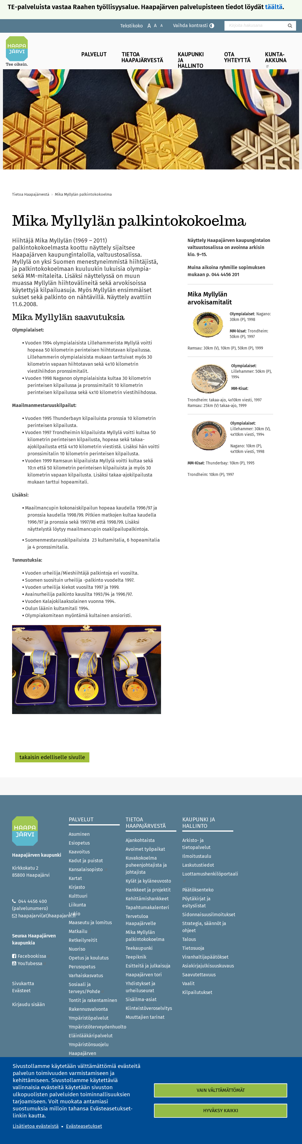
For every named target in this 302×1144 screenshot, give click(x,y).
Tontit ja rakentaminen (93, 1000)
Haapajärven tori (144, 974)
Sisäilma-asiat (141, 999)
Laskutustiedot (198, 865)
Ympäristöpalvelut (89, 1018)
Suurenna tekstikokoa (146, 25)
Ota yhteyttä (237, 56)
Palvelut (94, 54)
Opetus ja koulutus (89, 958)
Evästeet (21, 990)
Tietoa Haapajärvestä (142, 56)
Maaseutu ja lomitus (90, 922)
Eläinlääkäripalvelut (91, 1035)
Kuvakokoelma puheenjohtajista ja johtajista (146, 865)
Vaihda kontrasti (190, 25)
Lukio (74, 913)
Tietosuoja (193, 948)
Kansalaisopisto (88, 869)
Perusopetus (82, 967)
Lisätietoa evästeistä (36, 1126)
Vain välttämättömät (221, 1090)
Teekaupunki (139, 948)
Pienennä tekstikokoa (158, 25)
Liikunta (77, 905)
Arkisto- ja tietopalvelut (196, 844)
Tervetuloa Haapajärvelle (141, 920)
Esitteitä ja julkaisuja (148, 966)
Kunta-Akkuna (276, 58)
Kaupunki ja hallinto (191, 59)
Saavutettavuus (199, 974)
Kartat (75, 878)
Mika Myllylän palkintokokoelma (145, 935)
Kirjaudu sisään (28, 1004)
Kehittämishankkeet (147, 898)
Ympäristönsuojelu (89, 1044)
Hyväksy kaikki (220, 1110)
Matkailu (80, 931)
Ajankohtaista (140, 840)
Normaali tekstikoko (152, 25)
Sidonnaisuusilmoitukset (207, 914)
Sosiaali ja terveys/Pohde (86, 988)
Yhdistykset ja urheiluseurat (140, 987)
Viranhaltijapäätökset (205, 957)
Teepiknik (136, 957)
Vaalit (188, 983)
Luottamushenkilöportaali (207, 877)
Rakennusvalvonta (88, 1009)
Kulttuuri (78, 896)
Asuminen (79, 834)
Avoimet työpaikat (145, 849)
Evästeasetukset (84, 1126)
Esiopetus (79, 843)
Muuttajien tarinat (145, 1017)
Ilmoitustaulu (196, 856)
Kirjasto (77, 887)
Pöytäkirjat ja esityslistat (196, 902)
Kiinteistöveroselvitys (149, 1008)
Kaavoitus (79, 852)
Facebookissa (34, 956)
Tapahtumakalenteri (147, 907)
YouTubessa (32, 963)
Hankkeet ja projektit (148, 890)
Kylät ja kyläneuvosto (148, 881)
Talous (189, 939)
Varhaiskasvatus (86, 975)
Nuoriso (77, 949)
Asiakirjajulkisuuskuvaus (207, 966)
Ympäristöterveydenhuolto (94, 1027)
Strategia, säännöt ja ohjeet (204, 927)
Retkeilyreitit (83, 940)
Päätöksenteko (198, 890)
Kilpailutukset (197, 992)
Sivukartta (23, 983)
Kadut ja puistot (86, 860)
